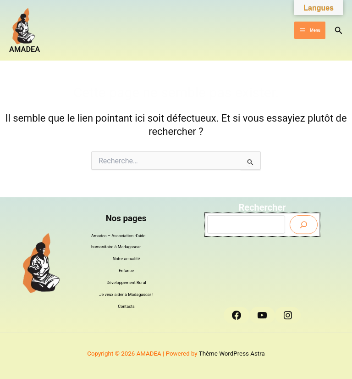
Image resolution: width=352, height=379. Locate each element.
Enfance (126, 270)
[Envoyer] (304, 224)
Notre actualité (126, 258)
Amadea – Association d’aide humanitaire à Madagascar (118, 241)
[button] (339, 30)
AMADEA (24, 49)
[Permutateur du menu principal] (309, 30)
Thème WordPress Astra (232, 353)
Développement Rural (126, 282)
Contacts (126, 306)
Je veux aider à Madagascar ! (126, 294)
